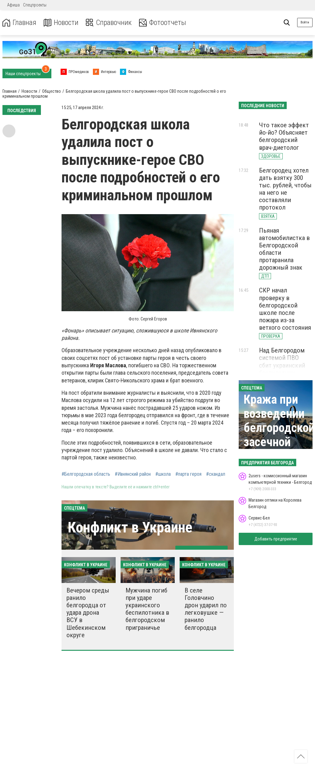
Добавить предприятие (275, 538)
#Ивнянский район (133, 474)
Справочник (109, 22)
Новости (61, 22)
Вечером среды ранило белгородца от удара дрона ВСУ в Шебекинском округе (87, 613)
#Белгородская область (86, 474)
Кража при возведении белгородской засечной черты (279, 427)
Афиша (13, 4)
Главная (19, 22)
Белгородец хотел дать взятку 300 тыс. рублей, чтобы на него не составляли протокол (285, 189)
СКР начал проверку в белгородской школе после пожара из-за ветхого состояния (285, 309)
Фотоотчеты (162, 22)
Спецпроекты (34, 4)
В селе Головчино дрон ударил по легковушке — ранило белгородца (206, 609)
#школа (163, 474)
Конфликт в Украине (130, 527)
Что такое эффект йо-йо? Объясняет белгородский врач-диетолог (284, 136)
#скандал (215, 474)
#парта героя (188, 474)
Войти (305, 22)
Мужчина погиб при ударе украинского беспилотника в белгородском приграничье (147, 609)
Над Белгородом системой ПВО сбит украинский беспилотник (282, 361)
